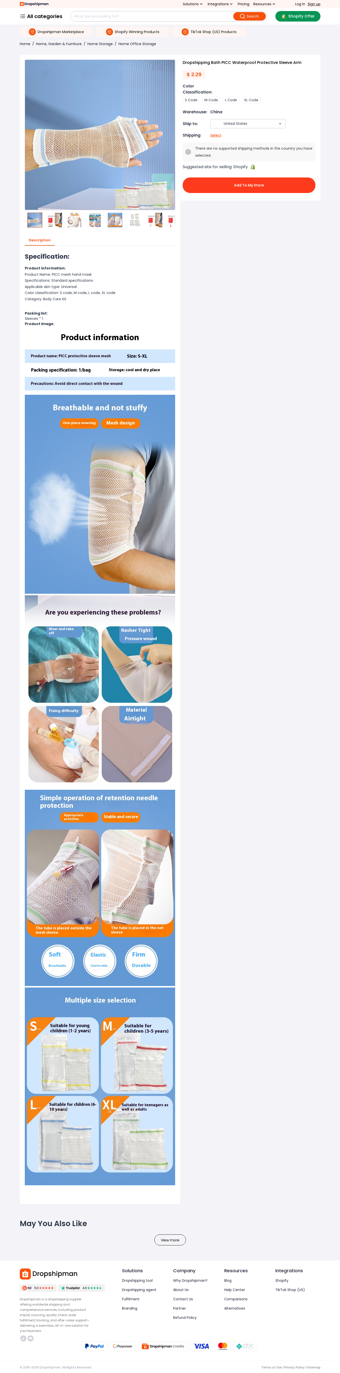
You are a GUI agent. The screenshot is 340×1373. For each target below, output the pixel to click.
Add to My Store (249, 185)
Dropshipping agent (139, 1289)
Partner (179, 1308)
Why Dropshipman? (190, 1280)
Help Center (234, 1289)
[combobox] (240, 124)
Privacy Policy (294, 1367)
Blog (228, 1280)
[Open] (280, 123)
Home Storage (100, 43)
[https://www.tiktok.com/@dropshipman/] (23, 1338)
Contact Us (183, 1299)
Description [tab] (40, 240)
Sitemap (313, 1367)
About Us (181, 1289)
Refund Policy (185, 1317)
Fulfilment (131, 1299)
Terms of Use (271, 1367)
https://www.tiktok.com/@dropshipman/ (23, 1338)
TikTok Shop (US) (290, 1289)
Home (25, 43)
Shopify (281, 1280)
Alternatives (234, 1308)
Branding (129, 1308)
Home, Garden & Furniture (59, 43)
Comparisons (236, 1299)
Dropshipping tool (137, 1280)
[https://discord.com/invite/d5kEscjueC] (31, 1338)
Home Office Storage (137, 43)
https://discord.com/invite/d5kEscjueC (31, 1338)
